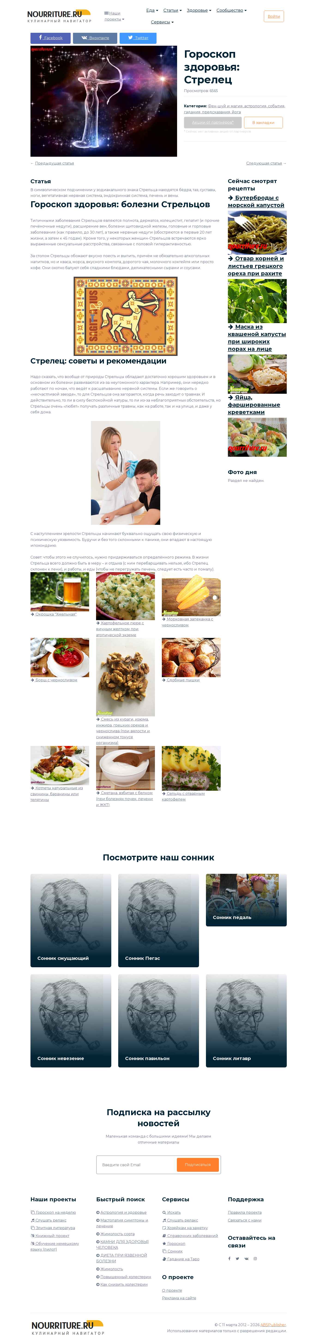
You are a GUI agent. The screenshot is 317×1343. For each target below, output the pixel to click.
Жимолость (111, 1269)
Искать (171, 1212)
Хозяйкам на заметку (185, 1228)
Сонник (172, 1251)
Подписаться (198, 1165)
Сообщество (230, 10)
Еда (150, 10)
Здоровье (197, 10)
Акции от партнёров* (213, 122)
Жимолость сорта (117, 1234)
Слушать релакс (48, 1220)
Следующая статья (264, 163)
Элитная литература (52, 1228)
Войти (274, 16)
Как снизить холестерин (124, 1284)
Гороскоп (173, 1243)
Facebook (51, 37)
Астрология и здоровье (123, 1212)
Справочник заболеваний (190, 1236)
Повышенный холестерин (125, 1277)
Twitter (138, 37)
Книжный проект (49, 1236)
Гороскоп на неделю (53, 1212)
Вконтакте (95, 37)
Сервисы (160, 22)
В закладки (263, 122)
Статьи (170, 10)
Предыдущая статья (54, 163)
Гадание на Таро (180, 1259)
